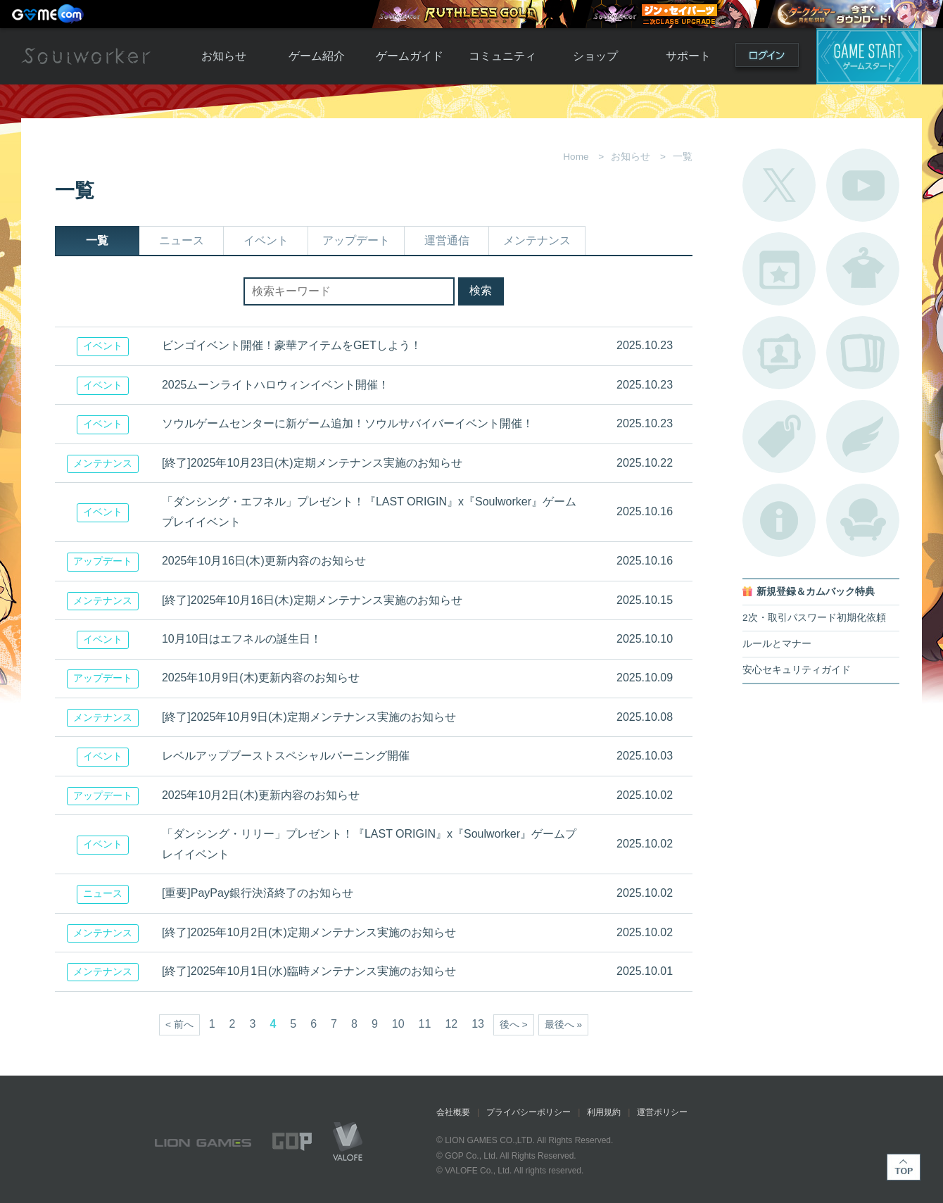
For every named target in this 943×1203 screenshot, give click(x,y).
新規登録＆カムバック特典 (816, 591)
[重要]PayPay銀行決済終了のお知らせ (257, 893)
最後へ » (563, 1024)
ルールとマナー (776, 643)
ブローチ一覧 (862, 436)
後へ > (514, 1024)
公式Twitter (779, 185)
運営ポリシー (662, 1112)
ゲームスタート (869, 56)
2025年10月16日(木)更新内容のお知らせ (264, 561)
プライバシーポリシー (528, 1112)
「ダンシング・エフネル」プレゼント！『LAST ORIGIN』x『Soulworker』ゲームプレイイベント (369, 512)
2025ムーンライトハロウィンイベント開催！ (276, 385)
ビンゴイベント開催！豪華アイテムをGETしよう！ (292, 345)
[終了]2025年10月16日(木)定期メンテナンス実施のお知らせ (312, 600)
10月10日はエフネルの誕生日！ (242, 639)
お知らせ (223, 56)
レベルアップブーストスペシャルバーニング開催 (286, 756)
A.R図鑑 (862, 352)
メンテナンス (537, 240)
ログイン (767, 58)
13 (478, 1024)
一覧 (97, 240)
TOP (903, 1167)
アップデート (356, 240)
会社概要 (453, 1112)
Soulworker (86, 56)
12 (451, 1024)
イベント (266, 240)
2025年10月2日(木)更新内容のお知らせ (261, 795)
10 (398, 1024)
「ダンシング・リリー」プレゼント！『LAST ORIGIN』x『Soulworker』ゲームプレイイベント (369, 844)
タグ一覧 (779, 436)
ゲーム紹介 (317, 56)
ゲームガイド (409, 56)
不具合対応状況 (779, 520)
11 (425, 1024)
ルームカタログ (862, 520)
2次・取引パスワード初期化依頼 (814, 617)
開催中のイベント (779, 269)
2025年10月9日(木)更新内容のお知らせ (261, 678)
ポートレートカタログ (779, 352)
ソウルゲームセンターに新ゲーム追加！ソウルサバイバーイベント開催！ (347, 423)
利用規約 (604, 1112)
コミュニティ (502, 56)
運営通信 (446, 240)
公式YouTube (862, 185)
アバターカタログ (862, 269)
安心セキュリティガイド (796, 670)
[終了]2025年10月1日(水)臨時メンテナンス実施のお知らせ (309, 971)
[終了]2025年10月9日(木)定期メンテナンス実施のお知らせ (309, 717)
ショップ (595, 56)
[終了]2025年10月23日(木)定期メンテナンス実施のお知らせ (312, 463)
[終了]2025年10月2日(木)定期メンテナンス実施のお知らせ (309, 932)
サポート (688, 56)
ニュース (181, 240)
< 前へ (179, 1024)
